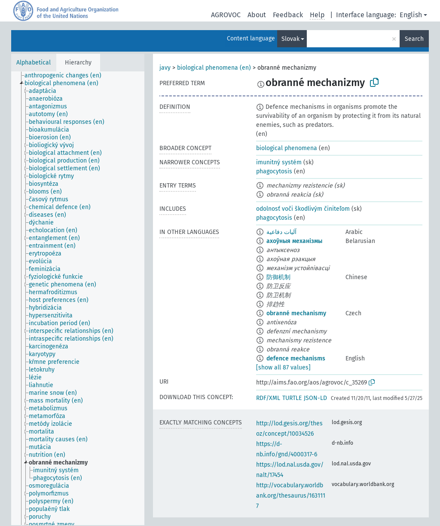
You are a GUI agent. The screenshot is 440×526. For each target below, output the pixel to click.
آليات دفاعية (281, 232)
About (257, 15)
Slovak (290, 39)
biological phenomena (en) (214, 67)
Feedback (288, 15)
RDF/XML (268, 398)
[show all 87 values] (283, 367)
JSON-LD (315, 398)
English (411, 15)
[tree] (77, 298)
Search (414, 39)
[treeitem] (66, 76)
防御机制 (278, 277)
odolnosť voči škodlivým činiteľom (303, 208)
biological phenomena (286, 148)
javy (165, 67)
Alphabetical (33, 62)
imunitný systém (279, 162)
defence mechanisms (295, 358)
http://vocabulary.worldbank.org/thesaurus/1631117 (290, 496)
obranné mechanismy (296, 313)
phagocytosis (274, 171)
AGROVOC (226, 15)
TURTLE (292, 398)
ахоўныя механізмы (294, 241)
